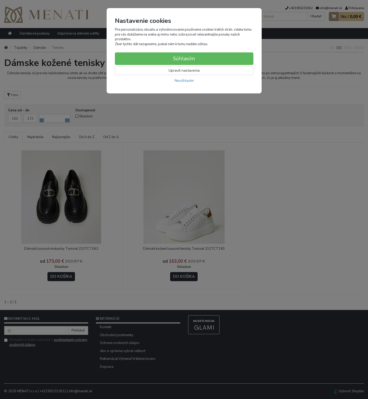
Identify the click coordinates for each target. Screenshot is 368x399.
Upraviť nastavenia (184, 70)
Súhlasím (184, 58)
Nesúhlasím (184, 80)
